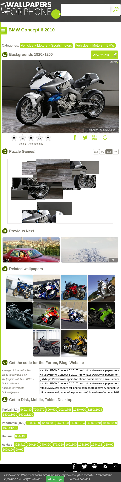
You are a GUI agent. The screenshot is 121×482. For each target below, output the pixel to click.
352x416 (20, 444)
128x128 (96, 444)
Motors (42, 45)
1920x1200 (10, 428)
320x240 (32, 444)
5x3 (109, 151)
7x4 (115, 151)
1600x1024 (77, 423)
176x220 (58, 444)
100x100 (8, 449)
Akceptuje (55, 479)
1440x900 (62, 423)
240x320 (45, 444)
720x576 (38, 409)
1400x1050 (10, 414)
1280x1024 (95, 409)
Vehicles (27, 45)
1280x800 (48, 423)
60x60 (19, 449)
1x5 (96, 151)
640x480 (26, 409)
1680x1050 (93, 423)
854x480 (20, 436)
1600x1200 (26, 414)
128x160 (83, 444)
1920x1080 (110, 423)
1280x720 (33, 423)
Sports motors (61, 45)
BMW (110, 45)
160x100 (71, 444)
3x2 (102, 151)
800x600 (51, 409)
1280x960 (79, 409)
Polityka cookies (79, 479)
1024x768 (65, 409)
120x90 (109, 444)
